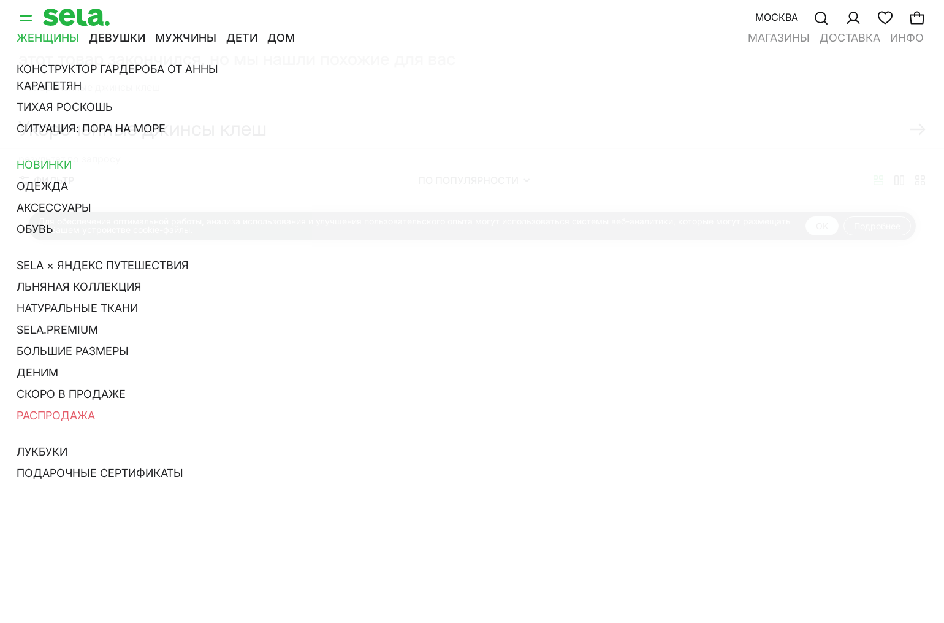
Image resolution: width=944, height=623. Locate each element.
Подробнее (877, 226)
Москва (776, 17)
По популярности (474, 180)
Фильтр (46, 180)
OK (822, 226)
